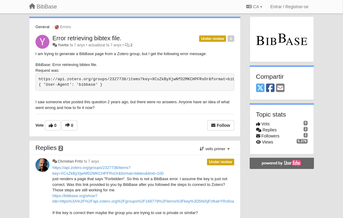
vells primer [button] (215, 149)
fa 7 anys (91, 161)
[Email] (280, 88)
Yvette (63, 45)
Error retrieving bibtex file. (87, 38)
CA (254, 6)
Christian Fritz (70, 161)
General (42, 27)
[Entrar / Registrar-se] (289, 7)
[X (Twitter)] (260, 88)
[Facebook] (270, 88)
